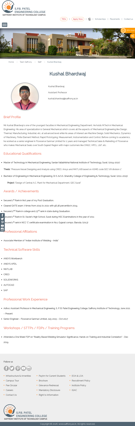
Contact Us (11, 395)
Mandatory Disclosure (49, 390)
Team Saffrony (26, 62)
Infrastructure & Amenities (18, 376)
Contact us (128, 19)
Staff (39, 62)
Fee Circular (11, 385)
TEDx (64, 19)
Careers (9, 390)
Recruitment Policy (81, 380)
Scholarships (100, 19)
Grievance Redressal (49, 385)
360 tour (128, 30)
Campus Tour (12, 380)
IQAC (74, 390)
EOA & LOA (77, 376)
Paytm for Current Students (52, 376)
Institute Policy (79, 385)
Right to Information (48, 395)
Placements (115, 19)
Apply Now (78, 19)
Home (11, 62)
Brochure (43, 380)
